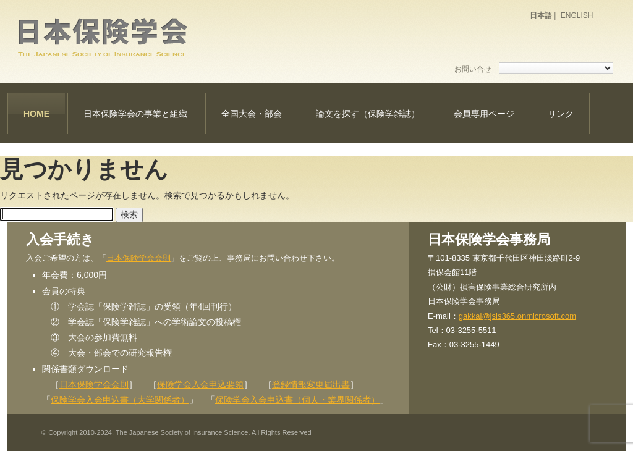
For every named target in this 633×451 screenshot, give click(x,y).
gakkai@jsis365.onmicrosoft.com (517, 316)
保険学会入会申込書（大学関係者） (120, 400)
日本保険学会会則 (138, 258)
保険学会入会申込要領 (200, 384)
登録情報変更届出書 (311, 384)
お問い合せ (472, 69)
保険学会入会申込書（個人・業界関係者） (297, 400)
